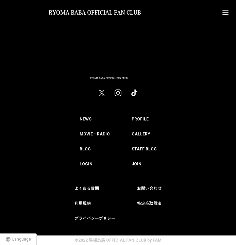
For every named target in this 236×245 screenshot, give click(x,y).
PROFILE (140, 119)
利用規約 (82, 203)
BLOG (85, 149)
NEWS (85, 119)
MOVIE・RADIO (95, 134)
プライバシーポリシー (94, 218)
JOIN (136, 164)
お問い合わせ (149, 188)
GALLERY (141, 134)
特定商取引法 (149, 203)
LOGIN (86, 164)
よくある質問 (86, 188)
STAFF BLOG (144, 149)
